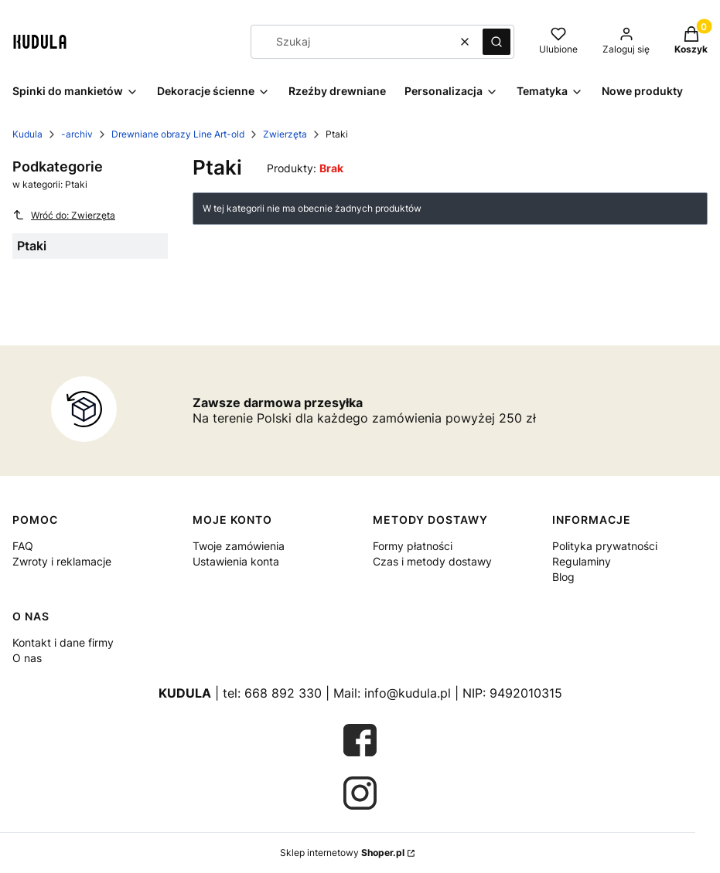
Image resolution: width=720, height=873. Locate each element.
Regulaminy (581, 561)
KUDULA (185, 693)
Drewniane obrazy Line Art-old (177, 134)
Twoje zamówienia (239, 545)
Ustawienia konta (236, 561)
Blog (563, 576)
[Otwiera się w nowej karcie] (360, 740)
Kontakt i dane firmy (63, 642)
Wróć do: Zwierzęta (63, 215)
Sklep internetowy (342, 852)
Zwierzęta (285, 134)
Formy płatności (412, 545)
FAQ (22, 545)
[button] (496, 42)
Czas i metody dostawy (432, 561)
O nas (27, 657)
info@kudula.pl (407, 693)
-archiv (77, 134)
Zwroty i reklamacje (61, 561)
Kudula (27, 134)
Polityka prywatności (604, 545)
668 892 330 (283, 693)
